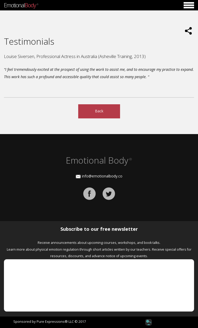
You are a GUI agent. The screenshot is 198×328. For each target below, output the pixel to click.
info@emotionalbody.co (102, 176)
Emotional (21, 5)
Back (99, 110)
